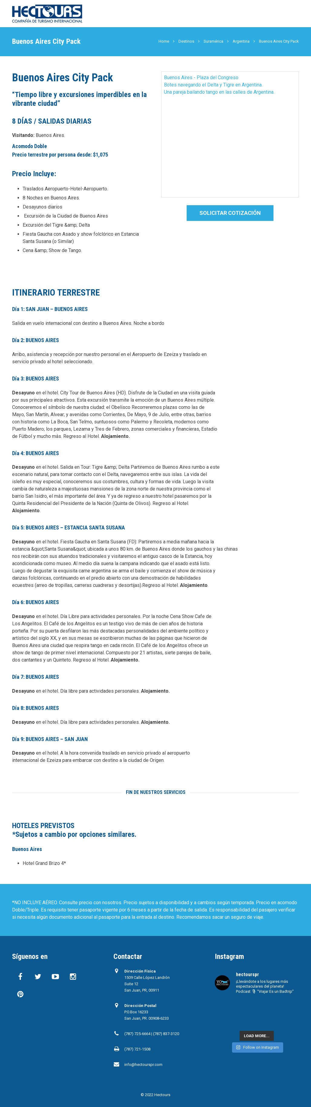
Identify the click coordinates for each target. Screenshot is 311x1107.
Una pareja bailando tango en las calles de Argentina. (219, 92)
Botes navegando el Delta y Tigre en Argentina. (213, 85)
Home (164, 41)
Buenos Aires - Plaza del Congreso (201, 77)
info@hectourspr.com (143, 1064)
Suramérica (213, 41)
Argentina (241, 41)
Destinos (186, 41)
